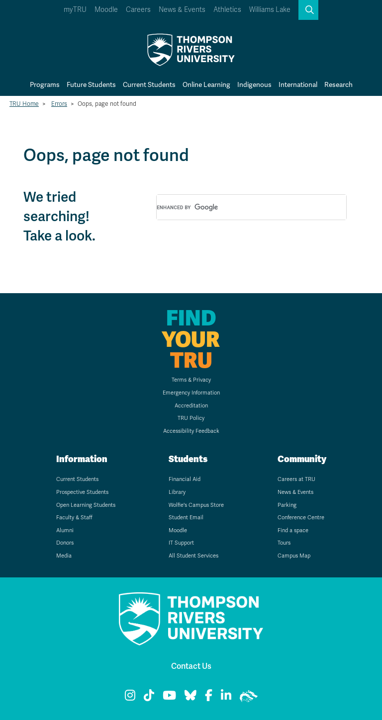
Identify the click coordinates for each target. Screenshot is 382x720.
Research (338, 84)
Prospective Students (82, 492)
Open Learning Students (85, 505)
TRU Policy (191, 418)
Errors (59, 103)
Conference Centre (301, 517)
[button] (308, 10)
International (298, 84)
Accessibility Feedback (191, 431)
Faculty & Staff (74, 517)
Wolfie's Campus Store (196, 505)
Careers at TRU (296, 479)
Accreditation (191, 405)
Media (64, 556)
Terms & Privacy (191, 380)
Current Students (149, 84)
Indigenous (254, 84)
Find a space (293, 530)
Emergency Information (191, 393)
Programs (45, 84)
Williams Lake (269, 9)
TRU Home (24, 103)
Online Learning (206, 84)
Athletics (227, 9)
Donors (65, 543)
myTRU (75, 9)
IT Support (181, 543)
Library (177, 492)
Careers (138, 9)
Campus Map (294, 556)
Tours (284, 543)
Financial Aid (184, 479)
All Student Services (193, 556)
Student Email (186, 517)
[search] (239, 207)
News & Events (182, 9)
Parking (287, 505)
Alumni (65, 530)
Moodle (106, 9)
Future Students (91, 84)
